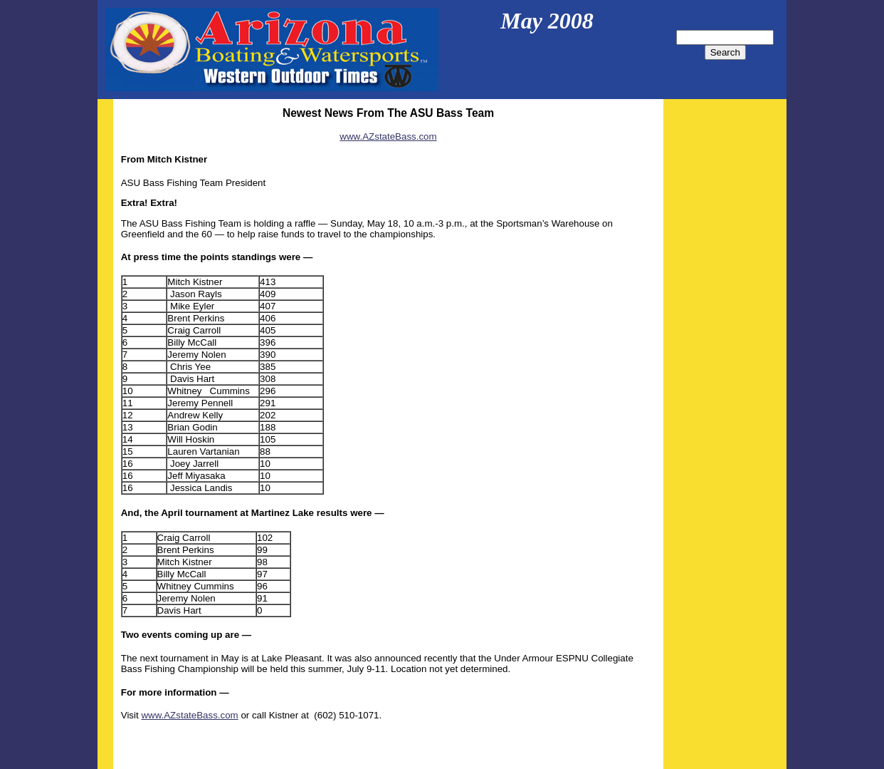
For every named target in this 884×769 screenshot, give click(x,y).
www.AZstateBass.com (388, 136)
